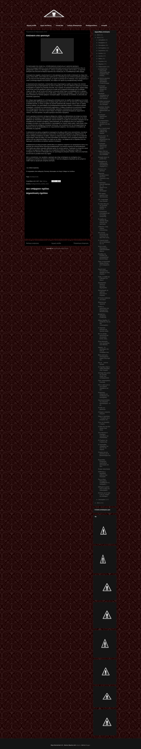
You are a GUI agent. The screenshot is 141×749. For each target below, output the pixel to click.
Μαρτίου (101, 64)
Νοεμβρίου (101, 42)
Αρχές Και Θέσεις (46, 25)
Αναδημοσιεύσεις (91, 25)
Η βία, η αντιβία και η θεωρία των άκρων (104, 278)
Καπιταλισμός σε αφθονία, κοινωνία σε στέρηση (103, 293)
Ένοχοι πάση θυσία (104, 469)
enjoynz (78, 745)
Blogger (88, 745)
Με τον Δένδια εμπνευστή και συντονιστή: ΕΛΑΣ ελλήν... (103, 336)
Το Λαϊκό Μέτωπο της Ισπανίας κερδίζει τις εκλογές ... (103, 206)
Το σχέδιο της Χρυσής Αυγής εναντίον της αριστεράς (103, 221)
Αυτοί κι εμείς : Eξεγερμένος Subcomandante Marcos (104, 249)
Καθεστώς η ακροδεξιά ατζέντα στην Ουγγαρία (102, 474)
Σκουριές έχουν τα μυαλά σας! (103, 158)
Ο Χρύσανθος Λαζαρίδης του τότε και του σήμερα (103, 447)
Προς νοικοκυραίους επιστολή (104, 381)
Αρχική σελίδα (31, 25)
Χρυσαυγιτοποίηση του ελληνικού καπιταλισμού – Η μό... (104, 402)
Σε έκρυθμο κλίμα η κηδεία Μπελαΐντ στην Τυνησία (104, 368)
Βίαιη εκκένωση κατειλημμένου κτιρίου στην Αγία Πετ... (104, 357)
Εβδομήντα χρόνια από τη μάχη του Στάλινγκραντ (104, 488)
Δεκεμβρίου (102, 40)
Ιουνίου (100, 56)
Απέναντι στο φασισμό (102, 169)
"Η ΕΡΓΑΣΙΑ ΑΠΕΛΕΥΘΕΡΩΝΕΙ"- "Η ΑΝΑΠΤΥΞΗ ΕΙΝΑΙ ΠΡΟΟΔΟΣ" (104, 187)
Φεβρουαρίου (102, 66)
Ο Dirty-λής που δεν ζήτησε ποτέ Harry (104, 428)
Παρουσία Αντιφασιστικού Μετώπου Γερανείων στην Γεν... (103, 177)
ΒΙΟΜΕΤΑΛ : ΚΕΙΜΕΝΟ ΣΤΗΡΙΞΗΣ (102, 315)
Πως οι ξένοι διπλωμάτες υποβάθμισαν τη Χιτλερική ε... (103, 482)
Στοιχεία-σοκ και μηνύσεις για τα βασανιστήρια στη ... (104, 454)
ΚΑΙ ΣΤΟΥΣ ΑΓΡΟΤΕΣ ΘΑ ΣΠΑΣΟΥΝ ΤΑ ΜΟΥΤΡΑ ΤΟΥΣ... (104, 235)
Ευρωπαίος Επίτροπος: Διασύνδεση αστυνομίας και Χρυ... (103, 463)
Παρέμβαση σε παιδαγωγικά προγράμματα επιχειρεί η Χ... (103, 164)
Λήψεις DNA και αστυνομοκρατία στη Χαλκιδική (103, 152)
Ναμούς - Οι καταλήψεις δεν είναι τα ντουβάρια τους (103, 350)
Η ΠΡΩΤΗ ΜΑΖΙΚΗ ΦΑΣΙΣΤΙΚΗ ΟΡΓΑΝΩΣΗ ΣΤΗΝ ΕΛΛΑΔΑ (104, 81)
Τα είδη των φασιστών (102, 408)
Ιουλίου (100, 53)
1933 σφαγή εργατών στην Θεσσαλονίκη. (103, 195)
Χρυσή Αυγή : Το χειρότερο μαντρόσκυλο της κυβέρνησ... (104, 138)
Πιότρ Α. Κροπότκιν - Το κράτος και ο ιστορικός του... (104, 418)
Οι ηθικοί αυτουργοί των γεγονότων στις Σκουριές (104, 102)
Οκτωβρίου (102, 45)
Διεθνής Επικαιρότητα (74, 25)
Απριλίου (101, 61)
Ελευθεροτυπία (34, 176)
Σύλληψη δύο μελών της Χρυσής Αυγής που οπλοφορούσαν (104, 375)
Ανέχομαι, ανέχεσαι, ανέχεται (104, 412)
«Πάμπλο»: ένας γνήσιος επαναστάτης (103, 228)
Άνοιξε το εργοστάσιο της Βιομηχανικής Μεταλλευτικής (103, 309)
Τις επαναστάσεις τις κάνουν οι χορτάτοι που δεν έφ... (104, 123)
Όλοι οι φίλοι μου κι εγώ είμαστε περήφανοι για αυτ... (104, 387)
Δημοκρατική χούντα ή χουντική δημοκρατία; (102, 285)
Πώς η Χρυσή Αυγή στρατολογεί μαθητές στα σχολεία (104, 131)
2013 (98, 37)
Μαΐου (100, 58)
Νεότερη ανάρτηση (32, 243)
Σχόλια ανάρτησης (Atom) (61, 248)
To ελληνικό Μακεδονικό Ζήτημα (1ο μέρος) (102, 146)
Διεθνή (43, 184)
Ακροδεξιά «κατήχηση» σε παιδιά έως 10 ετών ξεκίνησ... (103, 96)
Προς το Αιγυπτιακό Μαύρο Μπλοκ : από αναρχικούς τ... (104, 264)
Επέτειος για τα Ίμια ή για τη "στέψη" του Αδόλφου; (104, 494)
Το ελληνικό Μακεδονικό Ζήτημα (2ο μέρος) (102, 88)
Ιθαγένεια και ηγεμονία (102, 303)
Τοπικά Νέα (59, 25)
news (47, 184)
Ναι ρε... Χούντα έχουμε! (103, 363)
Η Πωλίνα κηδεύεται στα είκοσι (104, 298)
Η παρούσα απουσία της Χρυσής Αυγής (103, 329)
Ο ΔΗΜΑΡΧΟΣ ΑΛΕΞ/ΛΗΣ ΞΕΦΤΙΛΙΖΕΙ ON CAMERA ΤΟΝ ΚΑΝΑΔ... (104, 72)
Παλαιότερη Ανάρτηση (81, 243)
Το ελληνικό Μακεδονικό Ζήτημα (102, 116)
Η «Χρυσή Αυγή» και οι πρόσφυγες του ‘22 (104, 242)
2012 (98, 503)
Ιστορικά (104, 25)
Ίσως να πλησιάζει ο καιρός (103, 423)
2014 (98, 35)
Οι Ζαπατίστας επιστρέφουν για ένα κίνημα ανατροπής (103, 214)
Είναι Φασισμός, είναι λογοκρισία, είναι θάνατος (104, 343)
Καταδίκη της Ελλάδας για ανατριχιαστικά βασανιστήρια (103, 256)
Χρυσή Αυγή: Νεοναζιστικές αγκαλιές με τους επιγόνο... (104, 271)
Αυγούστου (102, 50)
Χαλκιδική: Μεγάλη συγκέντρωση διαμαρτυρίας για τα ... (104, 109)
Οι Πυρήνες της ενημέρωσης (102, 441)
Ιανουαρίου (102, 499)
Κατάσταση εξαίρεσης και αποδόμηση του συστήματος (103, 395)
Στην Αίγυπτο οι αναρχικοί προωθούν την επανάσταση (103, 435)
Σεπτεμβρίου (102, 48)
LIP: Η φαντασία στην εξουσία (103, 200)
